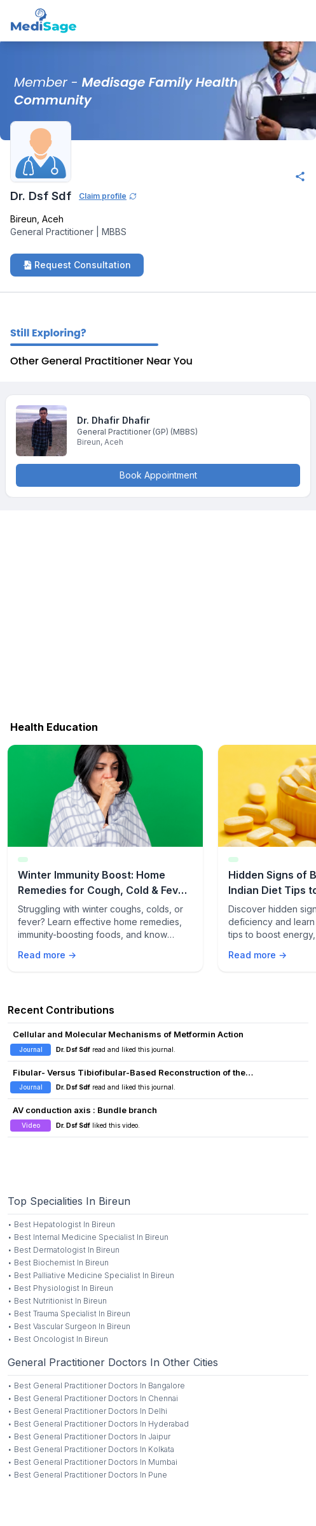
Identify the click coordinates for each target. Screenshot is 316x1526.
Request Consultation (77, 264)
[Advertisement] (158, 612)
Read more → (47, 954)
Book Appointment (158, 475)
